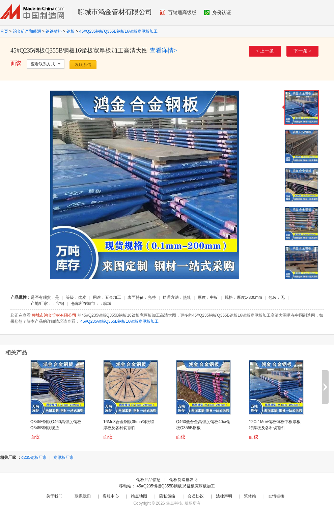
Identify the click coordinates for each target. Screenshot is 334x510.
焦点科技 (174, 503)
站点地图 (139, 496)
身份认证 (217, 12)
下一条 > (302, 51)
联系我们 (83, 496)
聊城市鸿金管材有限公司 (115, 11)
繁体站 (250, 496)
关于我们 (54, 496)
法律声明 (224, 496)
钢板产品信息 (148, 479)
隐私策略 (167, 496)
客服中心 (111, 496)
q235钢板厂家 (34, 457)
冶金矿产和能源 (27, 31)
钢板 (70, 31)
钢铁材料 (54, 31)
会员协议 (196, 496)
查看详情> (163, 50)
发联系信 (83, 64)
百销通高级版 (178, 12)
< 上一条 (265, 51)
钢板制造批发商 (183, 479)
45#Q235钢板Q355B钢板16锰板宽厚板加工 (118, 31)
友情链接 (276, 496)
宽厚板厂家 (63, 457)
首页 (4, 31)
